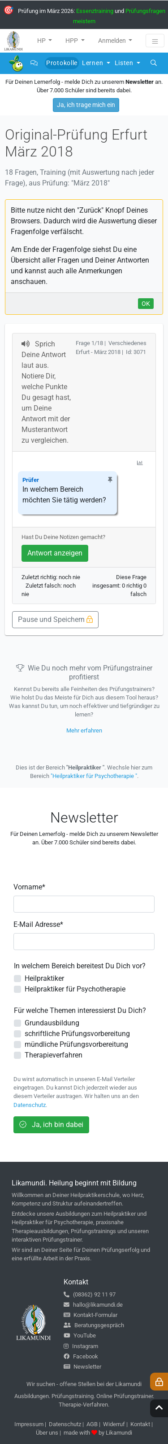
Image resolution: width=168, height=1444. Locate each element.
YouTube (80, 1335)
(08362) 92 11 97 (90, 1294)
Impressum (28, 1424)
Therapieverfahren (53, 1055)
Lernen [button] (93, 62)
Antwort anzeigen (54, 553)
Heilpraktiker (44, 978)
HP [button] (42, 40)
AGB (92, 1424)
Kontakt (140, 1424)
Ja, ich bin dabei (51, 1124)
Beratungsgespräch (94, 1325)
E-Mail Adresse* (38, 924)
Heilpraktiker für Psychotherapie (75, 989)
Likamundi (119, 1432)
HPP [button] (72, 40)
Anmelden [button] (112, 40)
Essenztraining (94, 11)
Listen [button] (125, 62)
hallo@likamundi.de (93, 1304)
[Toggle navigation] (155, 40)
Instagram (81, 1346)
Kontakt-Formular (90, 1315)
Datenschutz (29, 1105)
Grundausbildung (52, 1023)
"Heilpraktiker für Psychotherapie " (94, 776)
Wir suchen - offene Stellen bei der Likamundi (84, 1384)
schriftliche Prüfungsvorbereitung (77, 1033)
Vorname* (29, 887)
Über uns (47, 1432)
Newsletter (82, 1366)
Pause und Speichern (55, 619)
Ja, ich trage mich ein (86, 104)
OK (146, 303)
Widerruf (114, 1424)
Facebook (81, 1356)
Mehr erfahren (84, 730)
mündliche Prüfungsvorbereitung (76, 1044)
